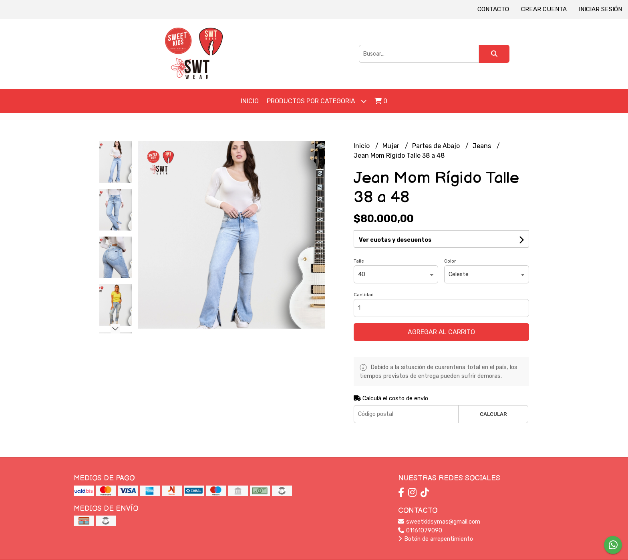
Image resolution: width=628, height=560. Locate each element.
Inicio (250, 101)
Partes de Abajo (436, 146)
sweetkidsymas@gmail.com (439, 521)
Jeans (483, 146)
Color (450, 261)
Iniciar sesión (600, 9)
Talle (359, 261)
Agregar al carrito (441, 332)
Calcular (493, 414)
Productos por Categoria (316, 101)
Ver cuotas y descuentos (395, 240)
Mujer (391, 146)
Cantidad (364, 294)
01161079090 (420, 530)
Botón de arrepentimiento (435, 539)
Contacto (493, 9)
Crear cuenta (544, 9)
